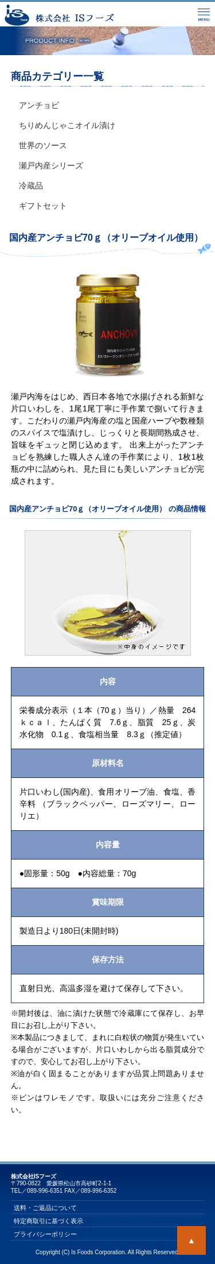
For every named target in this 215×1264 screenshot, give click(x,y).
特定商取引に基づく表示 (48, 1220)
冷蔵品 (31, 185)
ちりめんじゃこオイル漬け (67, 125)
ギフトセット (43, 205)
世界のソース (43, 145)
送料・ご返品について (45, 1207)
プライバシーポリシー (45, 1233)
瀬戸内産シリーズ (51, 165)
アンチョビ (39, 105)
